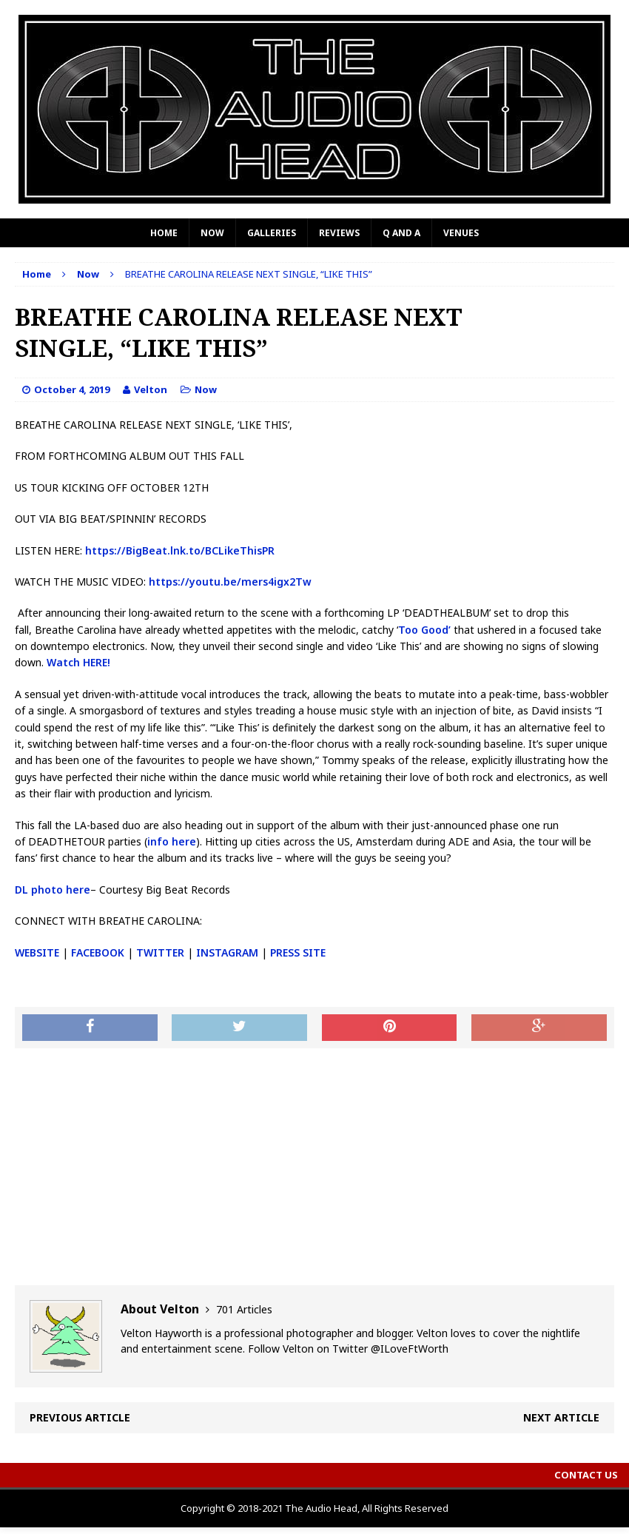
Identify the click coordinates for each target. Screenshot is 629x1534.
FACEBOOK (97, 952)
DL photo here (52, 889)
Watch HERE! (78, 662)
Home (164, 233)
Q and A (401, 233)
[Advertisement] (314, 1166)
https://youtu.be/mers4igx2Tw (230, 582)
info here (171, 841)
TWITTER (160, 952)
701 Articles (244, 1309)
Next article (561, 1417)
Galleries (271, 233)
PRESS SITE (298, 952)
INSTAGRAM (227, 952)
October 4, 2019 (72, 389)
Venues (461, 233)
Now (212, 233)
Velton (150, 389)
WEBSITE (37, 952)
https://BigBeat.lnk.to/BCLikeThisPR (180, 550)
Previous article (80, 1417)
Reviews (339, 233)
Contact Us (586, 1474)
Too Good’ (424, 630)
